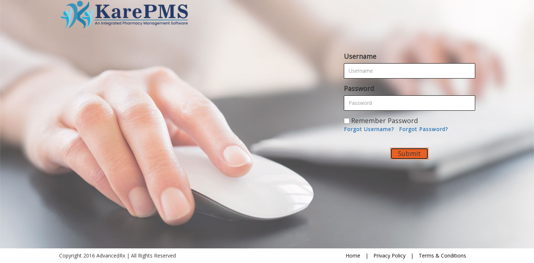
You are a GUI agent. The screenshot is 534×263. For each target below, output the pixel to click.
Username (360, 56)
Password (359, 88)
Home (353, 255)
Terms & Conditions (442, 255)
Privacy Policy (389, 255)
